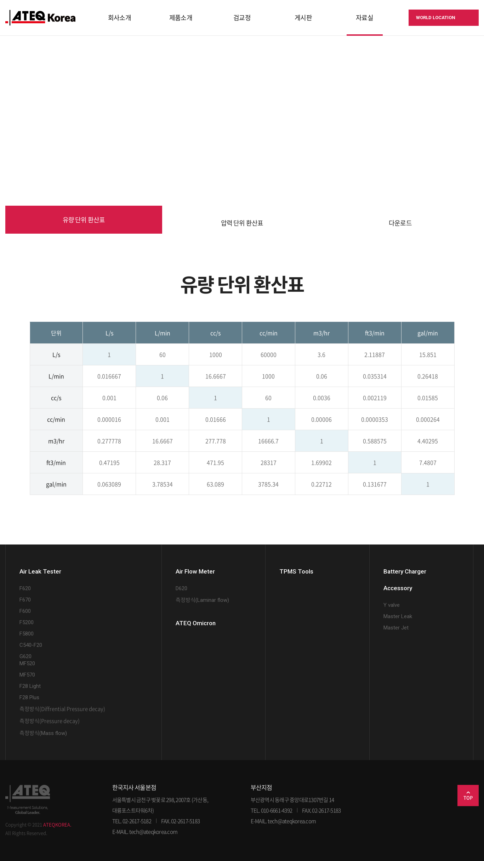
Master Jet (396, 628)
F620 (25, 588)
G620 (25, 656)
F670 (25, 600)
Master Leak (397, 616)
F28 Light (30, 686)
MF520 (27, 663)
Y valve (391, 605)
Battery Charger (404, 571)
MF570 (27, 675)
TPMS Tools (296, 571)
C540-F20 (30, 645)
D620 (181, 588)
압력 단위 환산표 (242, 223)
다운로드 (400, 223)
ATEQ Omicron (196, 623)
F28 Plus (29, 697)
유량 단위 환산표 (84, 219)
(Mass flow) (43, 733)
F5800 (26, 634)
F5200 (26, 622)
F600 (25, 611)
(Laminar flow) (202, 600)
